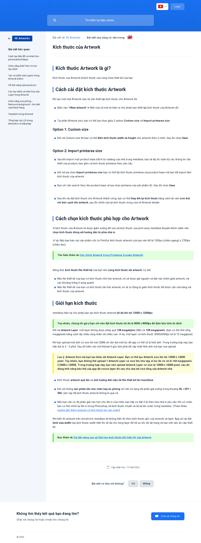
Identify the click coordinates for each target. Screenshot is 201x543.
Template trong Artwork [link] (20, 113)
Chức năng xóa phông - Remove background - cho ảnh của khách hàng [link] (24, 104)
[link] (20, 38)
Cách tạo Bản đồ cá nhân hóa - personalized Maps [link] (24, 58)
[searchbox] (100, 20)
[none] (162, 6)
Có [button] (133, 483)
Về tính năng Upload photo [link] (22, 85)
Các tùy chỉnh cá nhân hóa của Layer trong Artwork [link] (23, 93)
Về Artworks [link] (73, 37)
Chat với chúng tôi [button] (170, 516)
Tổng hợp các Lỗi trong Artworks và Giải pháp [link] (20, 122)
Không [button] (146, 483)
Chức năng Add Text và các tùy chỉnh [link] (22, 67)
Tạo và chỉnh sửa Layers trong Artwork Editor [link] (23, 77)
